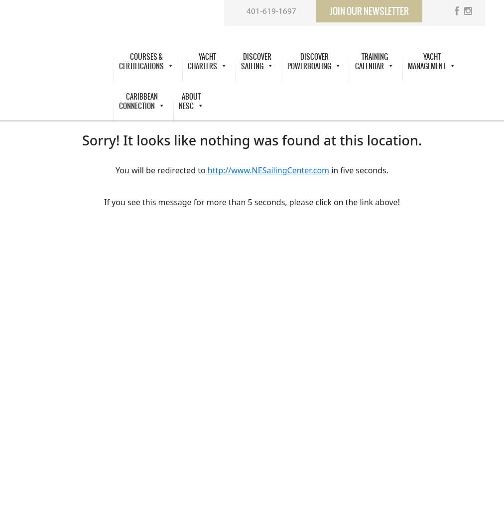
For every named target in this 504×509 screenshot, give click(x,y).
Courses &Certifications (146, 61)
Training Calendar (374, 61)
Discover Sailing (257, 61)
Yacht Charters (207, 61)
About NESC (191, 101)
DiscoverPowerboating (314, 61)
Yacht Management (432, 61)
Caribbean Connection (142, 101)
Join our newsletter (369, 11)
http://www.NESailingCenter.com (268, 170)
